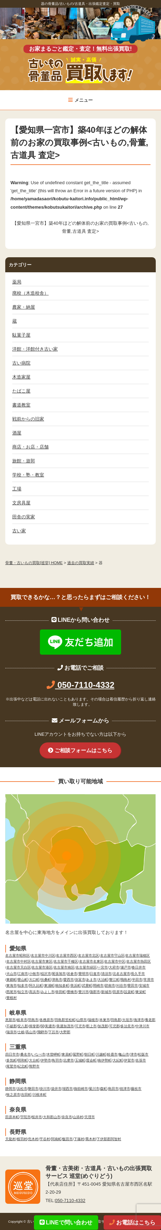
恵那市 (10, 1020)
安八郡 (23, 1026)
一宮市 (102, 967)
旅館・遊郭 (23, 460)
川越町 (101, 1054)
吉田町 (26, 1094)
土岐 (21, 1032)
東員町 (67, 1054)
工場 (16, 488)
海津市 (139, 1020)
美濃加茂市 (65, 1026)
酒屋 (16, 433)
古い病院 (21, 363)
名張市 (140, 1060)
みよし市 (48, 992)
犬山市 (11, 974)
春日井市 (139, 967)
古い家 (19, 530)
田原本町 (12, 1117)
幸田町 (60, 992)
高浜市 (34, 992)
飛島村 (125, 979)
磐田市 (33, 1089)
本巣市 (104, 1020)
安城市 (144, 985)
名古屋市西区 (66, 955)
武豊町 (87, 985)
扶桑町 (46, 979)
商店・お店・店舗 (30, 446)
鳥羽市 (57, 1060)
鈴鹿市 (112, 1054)
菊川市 (94, 1089)
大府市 (114, 967)
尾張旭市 (59, 974)
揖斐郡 (34, 1026)
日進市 (95, 974)
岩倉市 (72, 974)
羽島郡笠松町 (65, 1020)
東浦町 (49, 985)
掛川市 (45, 1089)
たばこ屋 (21, 391)
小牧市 (34, 974)
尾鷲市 (11, 1066)
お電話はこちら (132, 1222)
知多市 (23, 985)
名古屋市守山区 (112, 955)
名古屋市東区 (41, 961)
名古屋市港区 (41, 967)
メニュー (80, 100)
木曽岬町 (54, 1054)
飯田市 (67, 1139)
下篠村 (79, 1139)
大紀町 (118, 1060)
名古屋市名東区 (91, 961)
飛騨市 (42, 1032)
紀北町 (23, 1066)
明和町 (23, 1060)
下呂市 (53, 1032)
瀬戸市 (125, 967)
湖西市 (67, 1089)
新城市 (106, 992)
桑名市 (25, 1054)
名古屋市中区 (114, 961)
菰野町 (78, 1054)
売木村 (33, 1139)
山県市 (81, 1020)
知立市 (23, 992)
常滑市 (149, 979)
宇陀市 (25, 1117)
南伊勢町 (105, 1060)
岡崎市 (98, 985)
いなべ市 (38, 1054)
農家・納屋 (23, 307)
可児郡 (114, 1026)
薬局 (16, 282)
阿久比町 (36, 985)
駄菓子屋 (21, 335)
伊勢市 (46, 1060)
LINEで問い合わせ (66, 1222)
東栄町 (140, 992)
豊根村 (11, 998)
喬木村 (90, 1139)
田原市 (118, 992)
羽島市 (33, 1020)
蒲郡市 (95, 992)
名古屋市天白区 (18, 967)
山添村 (78, 1117)
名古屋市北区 (88, 955)
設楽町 (129, 992)
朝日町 (89, 1054)
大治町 (103, 979)
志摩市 (68, 1060)
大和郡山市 (52, 1117)
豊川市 (83, 992)
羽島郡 (116, 1020)
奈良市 (67, 1117)
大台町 (34, 1060)
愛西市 (68, 979)
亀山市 (124, 1054)
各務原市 (47, 1020)
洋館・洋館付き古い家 (35, 349)
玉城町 (80, 1060)
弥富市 (80, 979)
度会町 (91, 1060)
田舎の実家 (23, 516)
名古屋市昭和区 (17, 955)
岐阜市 (22, 1020)
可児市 (80, 1026)
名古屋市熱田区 (138, 961)
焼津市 (125, 1089)
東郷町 (11, 979)
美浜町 (75, 985)
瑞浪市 (11, 1032)
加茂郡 (103, 1026)
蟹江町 (114, 979)
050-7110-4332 (80, 685)
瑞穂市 (93, 1020)
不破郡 (11, 1026)
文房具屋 (21, 502)
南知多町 (62, 985)
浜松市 (22, 1089)
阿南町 (56, 1139)
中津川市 (142, 1026)
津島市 (57, 979)
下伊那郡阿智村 (109, 1139)
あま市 (91, 979)
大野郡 (65, 1032)
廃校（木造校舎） (30, 293)
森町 (103, 1089)
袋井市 (56, 1089)
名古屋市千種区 (66, 961)
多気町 (11, 1060)
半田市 (137, 979)
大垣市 (127, 1020)
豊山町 (23, 979)
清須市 (106, 974)
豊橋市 (72, 992)
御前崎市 (81, 1089)
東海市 (11, 985)
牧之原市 (13, 1094)
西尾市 (11, 992)
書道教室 (21, 405)
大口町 (34, 979)
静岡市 (10, 1089)
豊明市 (83, 974)
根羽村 (22, 1139)
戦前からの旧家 (28, 419)
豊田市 (132, 985)
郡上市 (91, 1026)
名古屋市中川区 (43, 955)
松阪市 (143, 1054)
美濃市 (50, 1026)
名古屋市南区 (64, 967)
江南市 (23, 974)
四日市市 (12, 1054)
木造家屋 (21, 377)
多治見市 (127, 1026)
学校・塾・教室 (28, 474)
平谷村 (45, 1139)
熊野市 (34, 1066)
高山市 (31, 1032)
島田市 (113, 1089)
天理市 (89, 1117)
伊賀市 (129, 1060)
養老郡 (150, 1020)
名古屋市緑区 (86, 967)
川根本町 (40, 1094)
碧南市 (110, 985)
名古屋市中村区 (18, 961)
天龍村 (10, 1139)
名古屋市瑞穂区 (137, 955)
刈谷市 (121, 985)
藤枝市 (136, 1089)
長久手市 (138, 974)
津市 (133, 1054)
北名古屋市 (121, 974)
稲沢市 (46, 974)
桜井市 (36, 1117)
